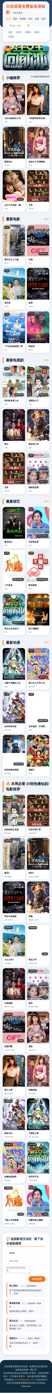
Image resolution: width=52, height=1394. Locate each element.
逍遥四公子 (34, 400)
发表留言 (37, 1280)
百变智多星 (34, 542)
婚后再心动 (34, 444)
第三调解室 (34, 628)
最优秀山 (8, 542)
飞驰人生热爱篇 (11, 1220)
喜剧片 (37, 32)
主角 (31, 205)
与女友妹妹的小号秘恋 (14, 118)
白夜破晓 (8, 1003)
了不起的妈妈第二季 (13, 346)
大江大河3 (9, 959)
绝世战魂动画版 (11, 770)
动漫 (37, 18)
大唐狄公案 (34, 1133)
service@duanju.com (24, 1381)
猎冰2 (31, 873)
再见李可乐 (34, 1176)
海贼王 (32, 770)
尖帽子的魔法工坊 (12, 683)
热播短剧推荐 (10, 1176)
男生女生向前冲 (11, 628)
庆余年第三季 (35, 829)
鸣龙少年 (33, 959)
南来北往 (8, 1133)
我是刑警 (8, 1046)
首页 (8, 18)
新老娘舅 (33, 585)
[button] (22, 67)
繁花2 (7, 873)
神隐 (31, 916)
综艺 (30, 18)
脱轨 (31, 1046)
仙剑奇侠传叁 (10, 726)
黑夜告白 (8, 161)
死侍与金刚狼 (10, 916)
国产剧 (18, 32)
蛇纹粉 (32, 346)
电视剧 (23, 18)
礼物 (31, 259)
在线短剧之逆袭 (11, 829)
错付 (6, 444)
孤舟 (31, 1003)
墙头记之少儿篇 (11, 259)
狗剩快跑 (33, 1090)
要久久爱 (8, 1090)
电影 (15, 18)
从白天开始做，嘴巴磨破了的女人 (19, 205)
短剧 (43, 18)
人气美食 (8, 585)
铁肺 (31, 303)
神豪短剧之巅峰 (36, 1220)
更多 (46, 219)
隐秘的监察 (34, 487)
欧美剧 (11, 37)
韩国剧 (27, 32)
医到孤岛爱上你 (11, 400)
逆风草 (7, 303)
